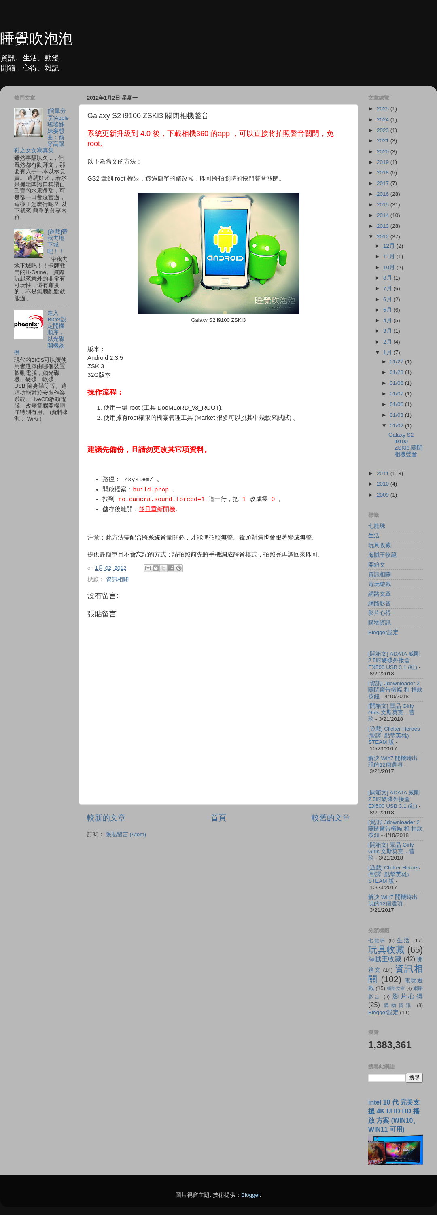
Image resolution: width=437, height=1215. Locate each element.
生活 (374, 536)
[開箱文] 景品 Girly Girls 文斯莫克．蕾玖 (391, 712)
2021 (383, 141)
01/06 (397, 404)
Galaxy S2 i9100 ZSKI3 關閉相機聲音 (405, 445)
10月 (390, 267)
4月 (388, 320)
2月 (388, 342)
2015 (383, 205)
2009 (383, 495)
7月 (388, 288)
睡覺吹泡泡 (36, 38)
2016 (383, 194)
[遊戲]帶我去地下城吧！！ (57, 242)
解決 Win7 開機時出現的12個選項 (393, 761)
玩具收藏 (379, 545)
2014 (383, 215)
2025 (383, 109)
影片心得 (379, 613)
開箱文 (376, 565)
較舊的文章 (331, 818)
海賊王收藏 (382, 555)
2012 (383, 237)
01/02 (397, 426)
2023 (383, 130)
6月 (388, 299)
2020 (383, 152)
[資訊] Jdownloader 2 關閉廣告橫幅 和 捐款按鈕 (395, 689)
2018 (383, 173)
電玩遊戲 (379, 584)
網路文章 (379, 594)
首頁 (218, 818)
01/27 (397, 362)
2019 (383, 162)
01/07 (397, 394)
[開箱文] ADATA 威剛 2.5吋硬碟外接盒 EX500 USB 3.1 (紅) (394, 660)
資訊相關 (117, 579)
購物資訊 (379, 623)
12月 (390, 246)
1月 (388, 352)
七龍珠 (376, 526)
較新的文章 (106, 818)
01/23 (397, 372)
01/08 (397, 383)
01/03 (397, 415)
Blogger (250, 1195)
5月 (388, 310)
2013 (383, 226)
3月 (388, 331)
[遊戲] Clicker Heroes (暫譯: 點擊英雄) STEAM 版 (394, 735)
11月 (390, 256)
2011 (383, 473)
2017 (383, 183)
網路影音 (379, 604)
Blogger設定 (383, 632)
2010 (383, 484)
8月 (388, 278)
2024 (383, 120)
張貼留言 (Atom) (126, 834)
